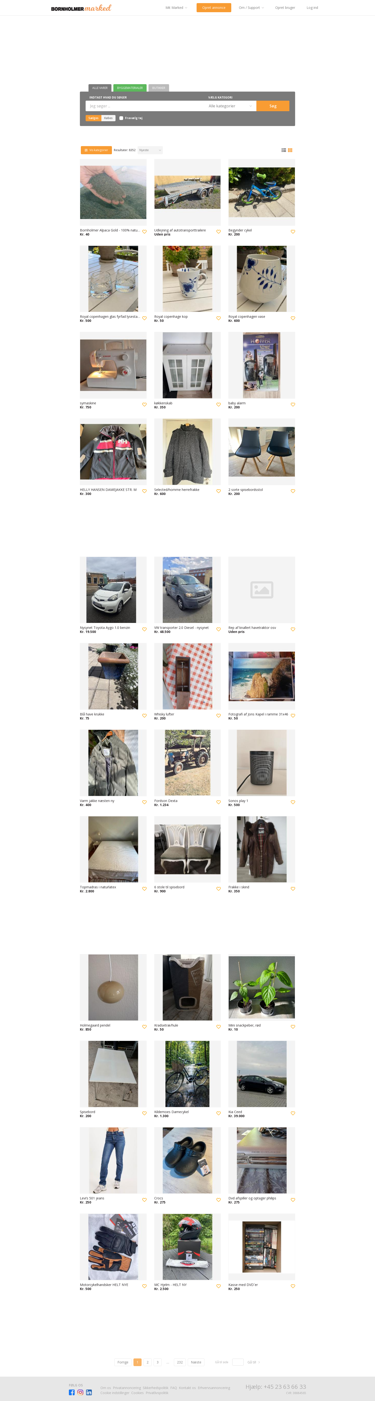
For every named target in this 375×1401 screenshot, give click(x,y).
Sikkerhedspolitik (155, 1387)
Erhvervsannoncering (214, 1387)
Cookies (137, 1392)
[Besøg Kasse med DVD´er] (262, 1247)
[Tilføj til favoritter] (144, 232)
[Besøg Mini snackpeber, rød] (262, 987)
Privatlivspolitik (157, 1392)
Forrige (122, 1362)
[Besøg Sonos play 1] (262, 763)
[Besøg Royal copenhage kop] (187, 279)
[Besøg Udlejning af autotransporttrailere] (187, 192)
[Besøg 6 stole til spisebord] (187, 849)
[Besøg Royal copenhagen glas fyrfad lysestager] (113, 279)
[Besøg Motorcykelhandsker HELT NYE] (113, 1247)
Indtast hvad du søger (108, 97)
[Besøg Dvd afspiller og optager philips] (262, 1160)
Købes (108, 118)
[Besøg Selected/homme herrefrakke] (187, 452)
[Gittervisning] (290, 150)
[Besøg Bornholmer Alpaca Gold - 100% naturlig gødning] (113, 192)
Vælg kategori (220, 97)
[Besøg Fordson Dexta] (187, 763)
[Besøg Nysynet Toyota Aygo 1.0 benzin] (113, 590)
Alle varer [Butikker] (100, 88)
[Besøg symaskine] (113, 365)
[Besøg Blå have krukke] (113, 676)
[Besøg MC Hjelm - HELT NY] (187, 1247)
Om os (105, 1387)
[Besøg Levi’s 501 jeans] (113, 1160)
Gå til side (221, 1362)
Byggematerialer (130, 88)
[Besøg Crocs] (187, 1160)
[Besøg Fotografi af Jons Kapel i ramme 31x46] (262, 676)
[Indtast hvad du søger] (145, 106)
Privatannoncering (127, 1387)
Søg (273, 106)
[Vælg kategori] (229, 106)
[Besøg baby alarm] (262, 365)
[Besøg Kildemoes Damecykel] (187, 1074)
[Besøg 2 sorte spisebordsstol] (262, 452)
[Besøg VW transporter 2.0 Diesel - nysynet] (187, 590)
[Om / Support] (252, 7)
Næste (196, 1362)
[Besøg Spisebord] (113, 1074)
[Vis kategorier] (96, 150)
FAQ (173, 1387)
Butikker (158, 88)
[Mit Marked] (177, 7)
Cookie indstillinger (114, 1392)
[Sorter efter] (150, 150)
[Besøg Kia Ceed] (262, 1074)
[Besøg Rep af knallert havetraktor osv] (262, 590)
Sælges (93, 118)
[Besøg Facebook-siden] (72, 1392)
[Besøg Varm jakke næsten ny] (113, 763)
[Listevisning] (284, 150)
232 (180, 1362)
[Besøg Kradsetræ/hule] (187, 987)
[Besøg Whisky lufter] (187, 676)
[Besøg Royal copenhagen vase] (262, 279)
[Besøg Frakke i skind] (262, 849)
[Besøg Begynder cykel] (262, 192)
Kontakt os (187, 1387)
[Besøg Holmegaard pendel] (113, 987)
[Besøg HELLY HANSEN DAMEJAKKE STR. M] (113, 452)
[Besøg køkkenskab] (187, 365)
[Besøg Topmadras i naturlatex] (113, 849)
